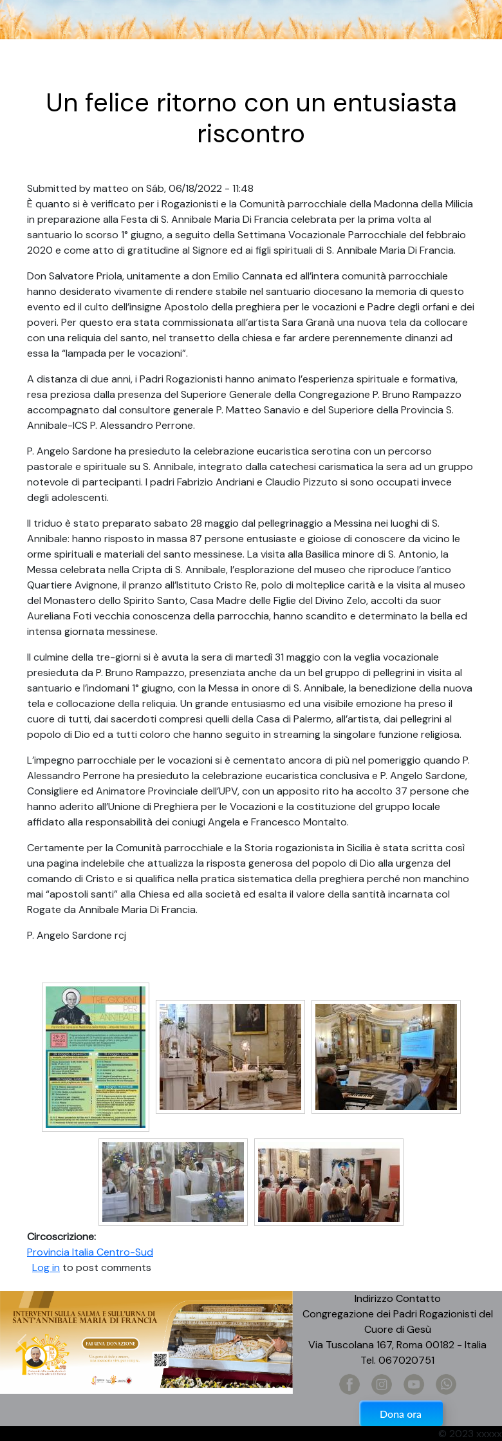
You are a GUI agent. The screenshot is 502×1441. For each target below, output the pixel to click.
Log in (46, 1267)
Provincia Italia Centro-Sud (90, 1252)
